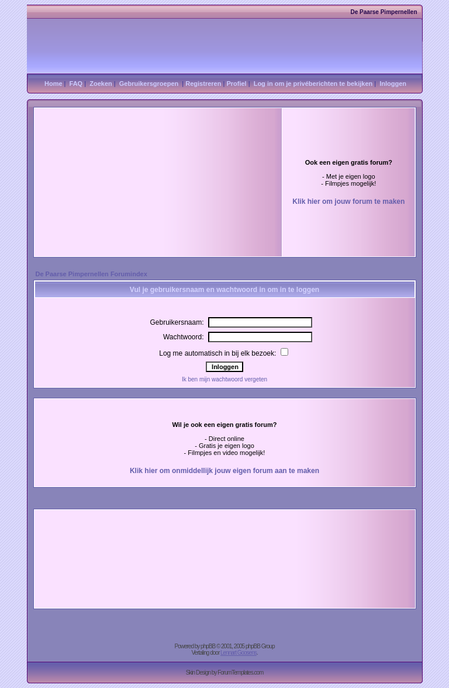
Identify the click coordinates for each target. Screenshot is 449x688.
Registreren (203, 83)
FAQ (76, 83)
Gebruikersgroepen (148, 83)
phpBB (208, 646)
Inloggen (392, 83)
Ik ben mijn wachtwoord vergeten (224, 379)
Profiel (236, 83)
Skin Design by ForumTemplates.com (225, 672)
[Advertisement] (142, 154)
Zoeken (100, 83)
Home (53, 83)
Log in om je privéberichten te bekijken (313, 83)
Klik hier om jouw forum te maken (348, 201)
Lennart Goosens (238, 652)
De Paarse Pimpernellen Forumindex (91, 273)
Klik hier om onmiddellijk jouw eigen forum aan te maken (224, 471)
